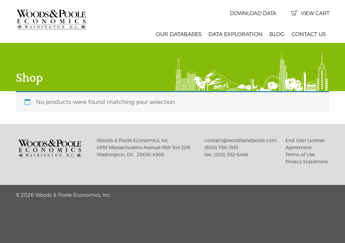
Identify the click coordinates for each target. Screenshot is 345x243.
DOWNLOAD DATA (253, 13)
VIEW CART (310, 13)
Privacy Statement (306, 162)
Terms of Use (300, 155)
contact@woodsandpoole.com (241, 140)
